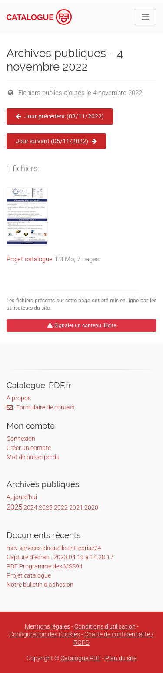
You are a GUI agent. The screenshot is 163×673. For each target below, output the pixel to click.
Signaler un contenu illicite (81, 325)
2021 (76, 507)
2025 (14, 507)
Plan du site (120, 658)
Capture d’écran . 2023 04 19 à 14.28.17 (60, 557)
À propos (19, 398)
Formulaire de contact (41, 407)
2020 (91, 507)
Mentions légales (47, 626)
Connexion (21, 438)
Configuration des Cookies (44, 634)
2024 (30, 507)
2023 (46, 507)
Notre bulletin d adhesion (40, 584)
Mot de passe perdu (33, 456)
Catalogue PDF (80, 658)
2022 (61, 507)
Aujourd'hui (22, 497)
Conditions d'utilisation (105, 626)
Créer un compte (29, 447)
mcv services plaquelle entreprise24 (54, 547)
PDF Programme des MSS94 (45, 566)
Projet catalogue (30, 259)
